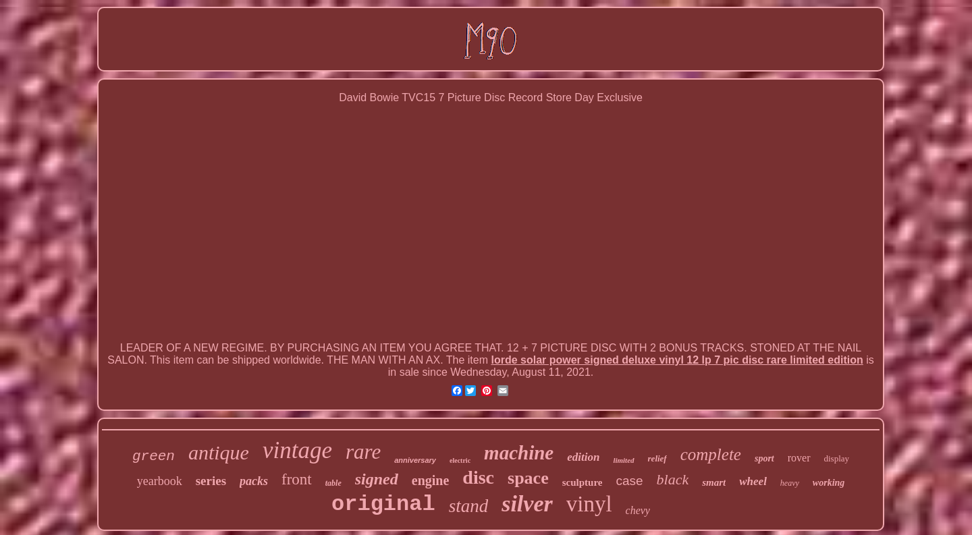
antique (218, 452)
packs (254, 481)
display (837, 458)
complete (710, 454)
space (528, 478)
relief (657, 458)
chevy (638, 510)
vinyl (589, 504)
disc (478, 477)
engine (431, 480)
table (333, 483)
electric (460, 460)
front (296, 479)
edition (583, 457)
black (673, 479)
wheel (753, 481)
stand (469, 506)
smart (714, 482)
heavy (789, 483)
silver (527, 503)
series (211, 481)
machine (519, 452)
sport (764, 458)
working (828, 483)
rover (799, 457)
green (153, 456)
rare (363, 451)
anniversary (415, 460)
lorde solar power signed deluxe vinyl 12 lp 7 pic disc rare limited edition (677, 360)
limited (623, 460)
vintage (297, 450)
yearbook (159, 481)
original (383, 504)
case (629, 481)
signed (376, 479)
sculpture (582, 482)
